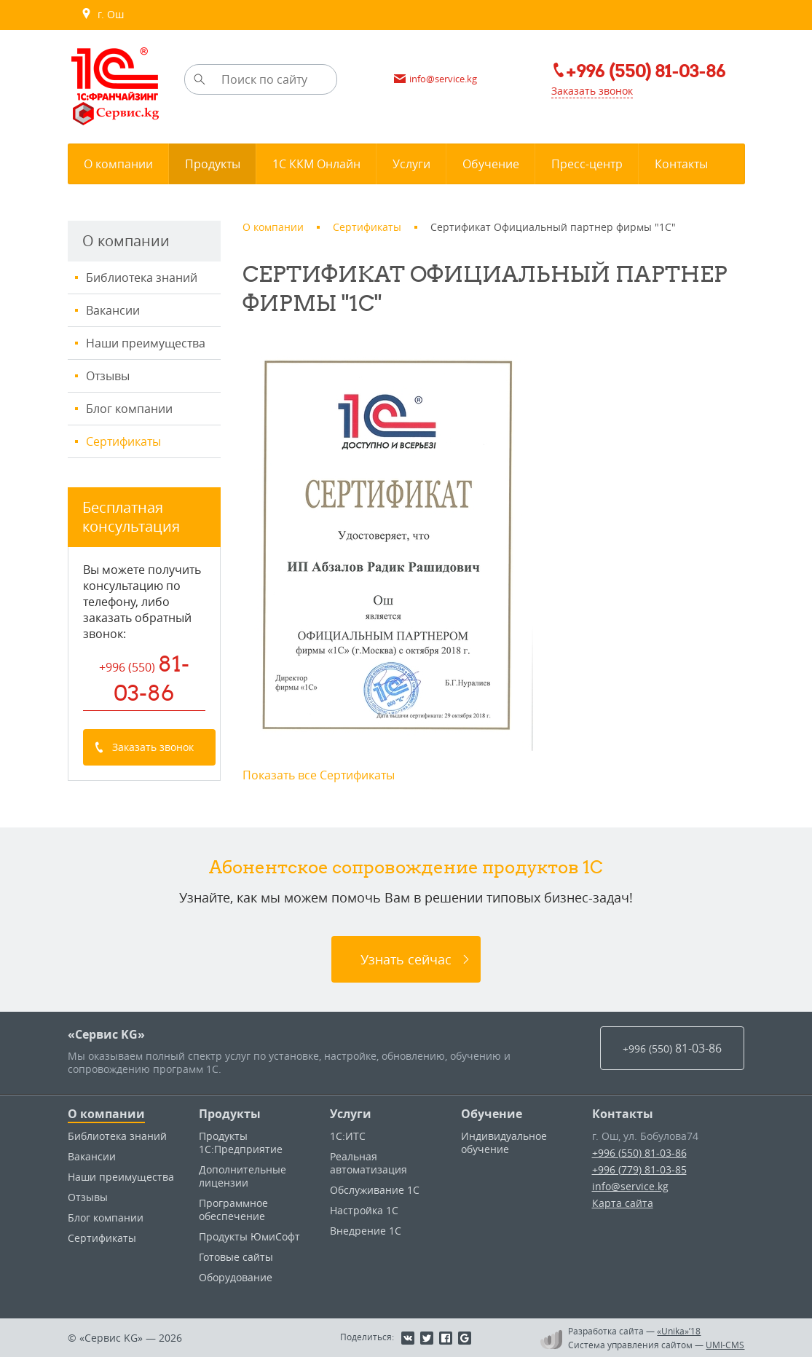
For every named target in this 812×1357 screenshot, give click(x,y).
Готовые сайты (236, 1257)
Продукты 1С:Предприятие (241, 1142)
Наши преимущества (145, 343)
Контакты (622, 1114)
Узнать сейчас (406, 959)
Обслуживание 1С (374, 1190)
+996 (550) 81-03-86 (639, 1153)
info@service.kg (630, 1186)
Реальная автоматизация (368, 1162)
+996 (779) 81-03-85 (639, 1169)
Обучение (491, 1114)
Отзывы (108, 376)
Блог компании (129, 409)
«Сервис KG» (106, 1034)
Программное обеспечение (233, 1209)
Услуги (350, 1114)
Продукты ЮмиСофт (249, 1236)
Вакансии (113, 310)
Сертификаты (123, 441)
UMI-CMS (725, 1344)
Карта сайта (622, 1203)
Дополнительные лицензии (242, 1176)
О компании (106, 1114)
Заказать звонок (592, 91)
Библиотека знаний (141, 278)
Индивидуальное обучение (504, 1142)
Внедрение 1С (365, 1231)
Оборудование (235, 1277)
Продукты (230, 1114)
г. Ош (102, 14)
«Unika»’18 (679, 1331)
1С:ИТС (348, 1136)
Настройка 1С (364, 1210)
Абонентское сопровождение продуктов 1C (406, 867)
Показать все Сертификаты (319, 775)
